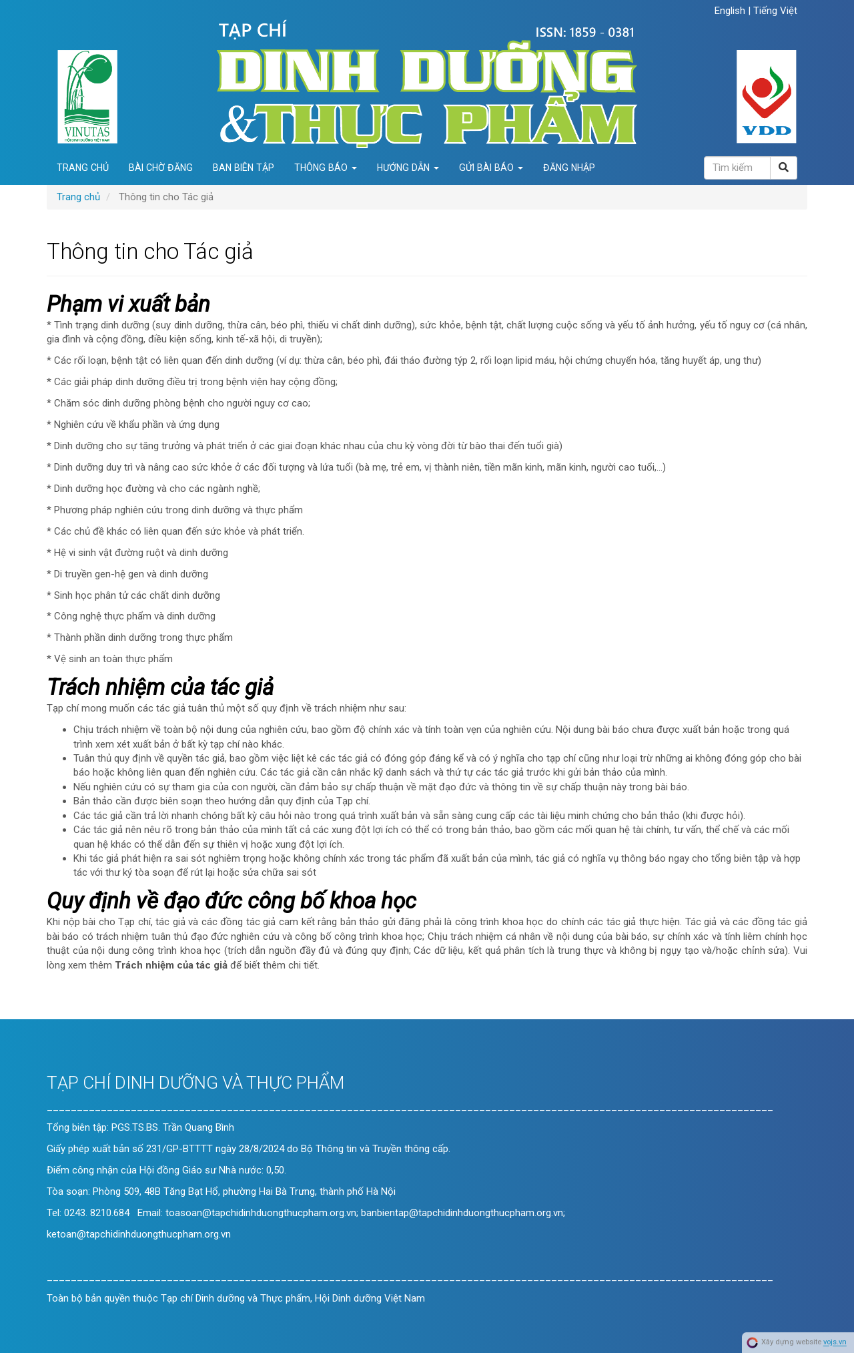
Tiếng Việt (775, 11)
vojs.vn (835, 1342)
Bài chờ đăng (161, 167)
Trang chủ (83, 167)
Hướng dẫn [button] (408, 167)
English (731, 11)
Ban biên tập (243, 167)
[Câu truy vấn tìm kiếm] (737, 168)
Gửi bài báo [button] (491, 167)
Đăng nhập (569, 167)
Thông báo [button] (325, 167)
